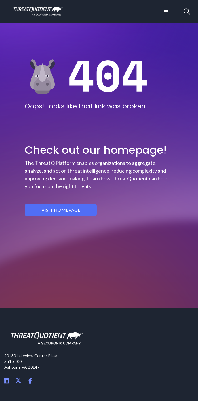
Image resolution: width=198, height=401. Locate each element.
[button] (166, 11)
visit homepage (60, 210)
